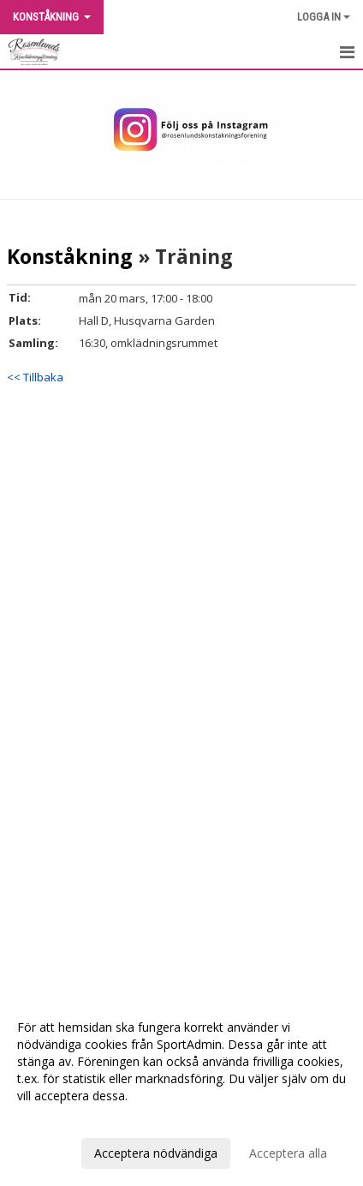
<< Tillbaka (35, 377)
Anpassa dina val (63, 1118)
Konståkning (70, 256)
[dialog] (181, 1089)
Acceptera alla (288, 1153)
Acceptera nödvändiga (155, 1153)
